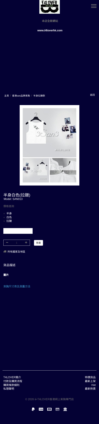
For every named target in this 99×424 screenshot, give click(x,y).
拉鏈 (9, 221)
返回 (92, 95)
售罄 (38, 242)
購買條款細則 (11, 385)
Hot (93, 385)
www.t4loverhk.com (50, 30)
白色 (9, 217)
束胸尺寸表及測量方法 (16, 286)
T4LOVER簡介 (12, 377)
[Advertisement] (49, 327)
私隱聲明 (8, 388)
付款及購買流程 (12, 381)
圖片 (6, 275)
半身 (9, 213)
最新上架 (90, 381)
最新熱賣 (90, 388)
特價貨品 (90, 377)
